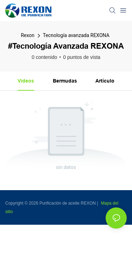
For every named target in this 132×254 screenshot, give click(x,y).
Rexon (27, 35)
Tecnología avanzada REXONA (76, 35)
